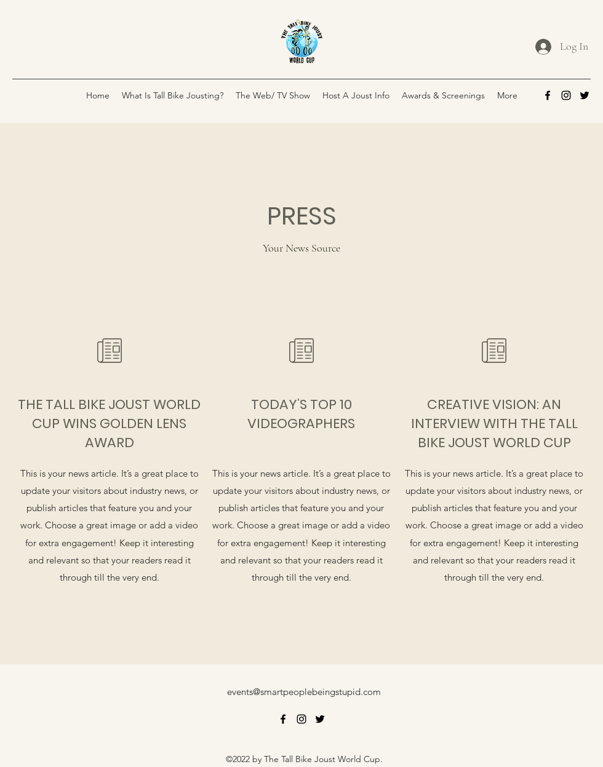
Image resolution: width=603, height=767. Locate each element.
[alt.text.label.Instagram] (566, 95)
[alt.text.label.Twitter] (584, 95)
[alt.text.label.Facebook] (547, 95)
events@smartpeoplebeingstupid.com (304, 691)
